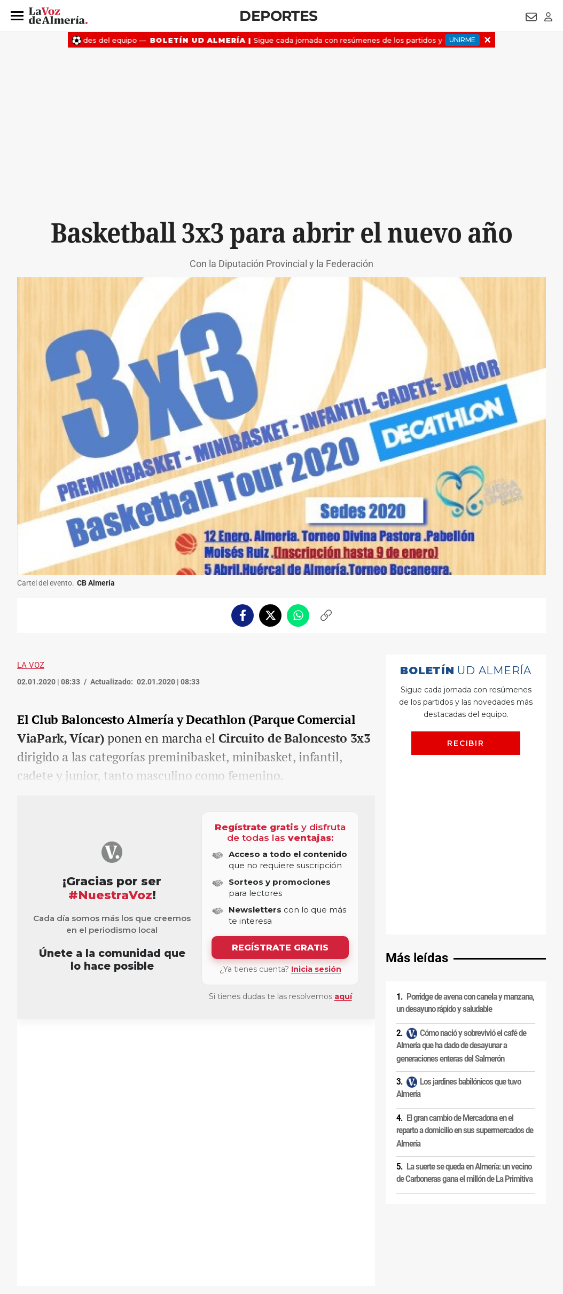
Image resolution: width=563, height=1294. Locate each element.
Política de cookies (162, 1202)
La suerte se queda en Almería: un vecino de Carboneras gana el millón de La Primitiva (464, 1004)
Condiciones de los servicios (240, 1202)
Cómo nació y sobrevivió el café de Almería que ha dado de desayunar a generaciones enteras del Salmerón (461, 876)
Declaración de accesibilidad (257, 1221)
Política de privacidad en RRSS (335, 1202)
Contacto (402, 1202)
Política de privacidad (94, 1202)
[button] (17, 16)
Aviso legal (37, 1202)
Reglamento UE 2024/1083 (61, 1221)
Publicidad (441, 1202)
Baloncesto (161, 1044)
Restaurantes (52, 1044)
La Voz (30, 665)
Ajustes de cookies (179, 1221)
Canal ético (126, 1221)
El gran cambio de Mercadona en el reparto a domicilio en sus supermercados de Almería (464, 962)
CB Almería (91, 1044)
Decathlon (125, 1044)
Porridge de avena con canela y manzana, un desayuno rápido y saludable (465, 834)
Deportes (278, 16)
